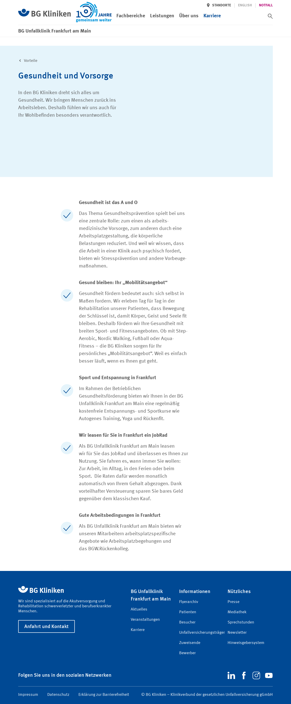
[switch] (270, 16)
